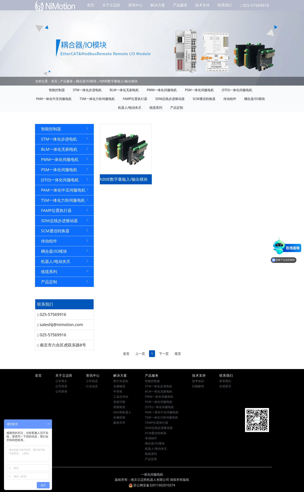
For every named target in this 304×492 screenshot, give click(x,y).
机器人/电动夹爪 (130, 107)
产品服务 (180, 5)
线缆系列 (155, 107)
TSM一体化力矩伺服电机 (97, 99)
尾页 (178, 353)
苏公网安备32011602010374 (152, 485)
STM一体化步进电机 (87, 90)
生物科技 (119, 417)
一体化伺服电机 (152, 474)
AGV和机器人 (122, 412)
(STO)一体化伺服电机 (237, 90)
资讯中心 (135, 5)
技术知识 (198, 381)
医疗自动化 (120, 381)
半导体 (117, 391)
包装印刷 (119, 402)
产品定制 (176, 107)
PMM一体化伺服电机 (162, 90)
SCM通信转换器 (204, 99)
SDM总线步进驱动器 (170, 99)
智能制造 (119, 407)
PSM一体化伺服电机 (199, 90)
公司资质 (61, 386)
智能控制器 (57, 90)
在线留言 (225, 386)
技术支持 (202, 5)
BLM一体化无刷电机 (124, 90)
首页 (90, 5)
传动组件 (229, 99)
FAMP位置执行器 (135, 99)
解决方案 (158, 5)
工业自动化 (120, 396)
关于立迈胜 (111, 5)
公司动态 (92, 381)
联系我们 (225, 5)
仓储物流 (119, 386)
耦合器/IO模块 (86, 81)
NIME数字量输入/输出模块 (118, 81)
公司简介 (61, 381)
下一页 (164, 353)
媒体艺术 (119, 422)
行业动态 (92, 386)
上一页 (140, 353)
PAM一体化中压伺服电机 (54, 99)
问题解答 (198, 386)
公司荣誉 (61, 391)
